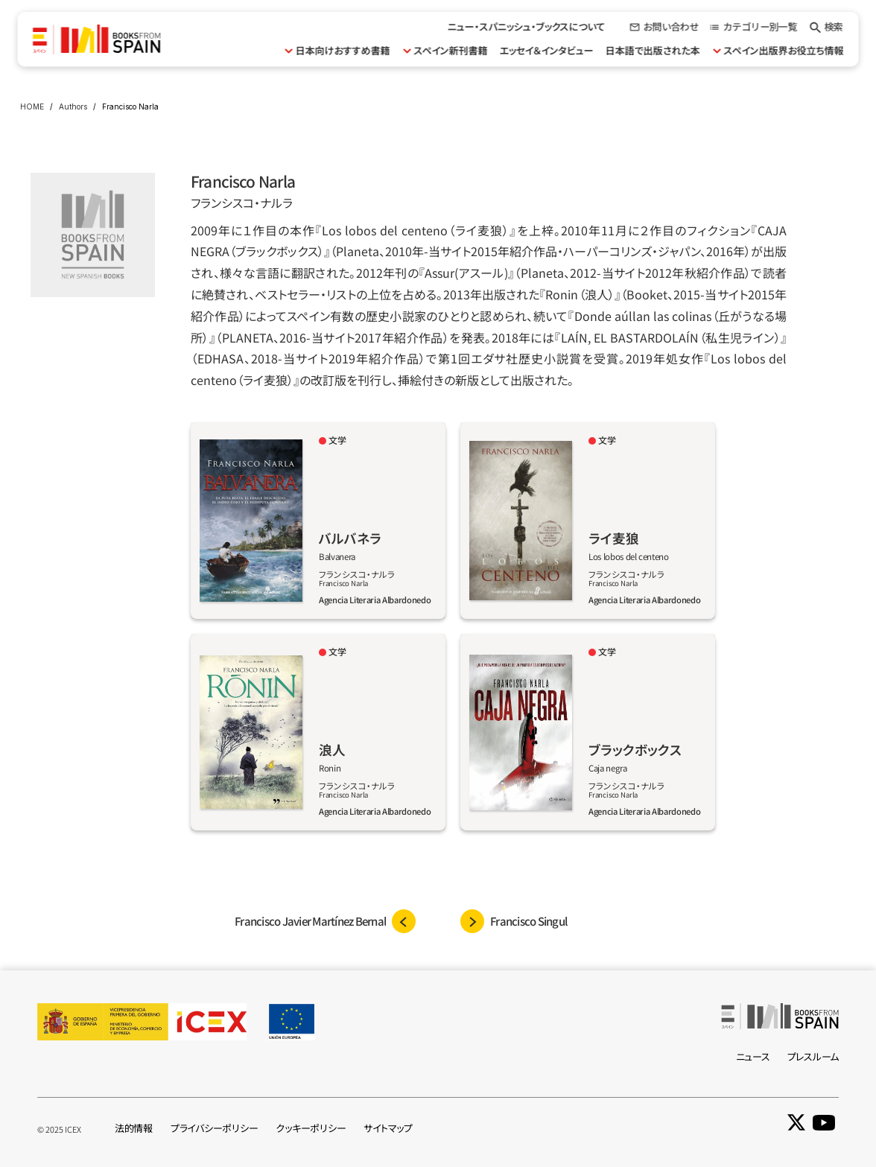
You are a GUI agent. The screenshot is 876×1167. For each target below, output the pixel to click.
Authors (73, 106)
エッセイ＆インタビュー (546, 50)
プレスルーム (813, 1056)
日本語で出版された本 (652, 50)
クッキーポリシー (311, 1128)
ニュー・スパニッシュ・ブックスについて (527, 26)
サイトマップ (388, 1128)
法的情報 (134, 1128)
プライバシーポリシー (214, 1128)
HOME (32, 106)
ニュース (753, 1056)
